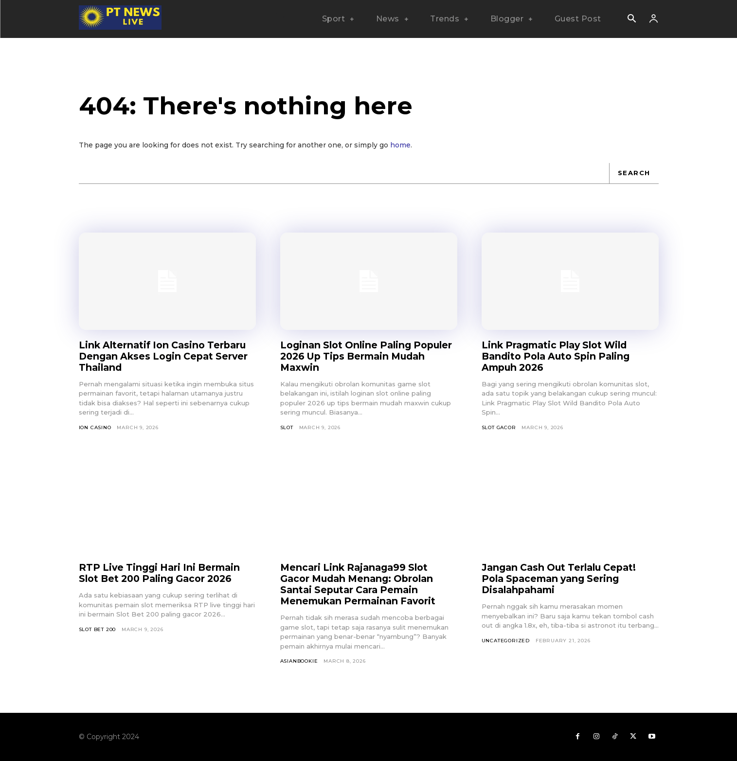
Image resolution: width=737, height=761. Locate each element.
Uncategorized (506, 640)
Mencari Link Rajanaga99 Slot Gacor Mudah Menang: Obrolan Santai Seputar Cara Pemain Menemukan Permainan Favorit (361, 584)
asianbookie (299, 661)
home (400, 145)
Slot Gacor (499, 427)
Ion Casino (95, 427)
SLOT (286, 427)
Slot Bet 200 (97, 629)
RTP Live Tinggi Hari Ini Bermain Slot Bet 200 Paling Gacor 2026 (163, 573)
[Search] (634, 173)
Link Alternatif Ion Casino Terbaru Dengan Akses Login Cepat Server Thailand (166, 356)
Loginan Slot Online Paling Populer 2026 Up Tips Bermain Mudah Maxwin (359, 356)
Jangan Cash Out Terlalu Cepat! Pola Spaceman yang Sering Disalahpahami (563, 579)
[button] (632, 19)
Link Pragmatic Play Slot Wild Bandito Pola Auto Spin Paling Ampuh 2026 (560, 356)
